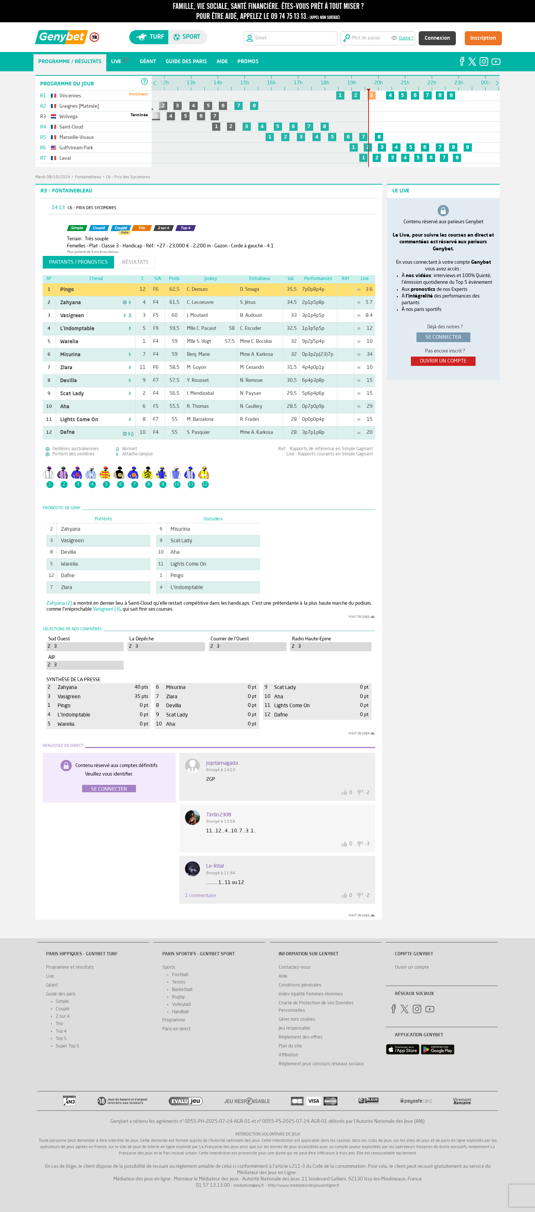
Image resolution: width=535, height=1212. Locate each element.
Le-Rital (215, 866)
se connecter (443, 337)
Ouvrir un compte (412, 967)
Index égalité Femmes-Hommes (311, 994)
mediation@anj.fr (249, 1186)
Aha (64, 406)
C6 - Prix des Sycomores (128, 177)
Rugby (178, 997)
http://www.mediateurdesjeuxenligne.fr (304, 1186)
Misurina (70, 354)
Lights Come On (79, 419)
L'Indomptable (77, 328)
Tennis (178, 982)
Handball (180, 1012)
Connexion (437, 38)
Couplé (62, 1009)
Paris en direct (176, 1029)
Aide (283, 976)
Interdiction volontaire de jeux (267, 1135)
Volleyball (181, 1005)
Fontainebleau (88, 177)
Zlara (66, 367)
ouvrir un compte (443, 361)
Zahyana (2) (59, 603)
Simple (62, 1002)
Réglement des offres (300, 1037)
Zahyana (70, 302)
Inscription (483, 38)
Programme (173, 1020)
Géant (52, 985)
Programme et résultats (70, 967)
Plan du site (290, 1046)
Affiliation (288, 1055)
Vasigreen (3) (106, 609)
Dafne (67, 432)
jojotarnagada (222, 763)
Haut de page (359, 616)
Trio (59, 1024)
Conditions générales (300, 985)
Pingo (67, 289)
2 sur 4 (62, 1016)
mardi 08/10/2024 (52, 177)
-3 (367, 844)
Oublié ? (406, 38)
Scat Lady (72, 393)
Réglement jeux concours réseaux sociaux (321, 1064)
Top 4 (61, 1031)
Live (50, 976)
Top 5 (61, 1039)
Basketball (182, 990)
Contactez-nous (295, 967)
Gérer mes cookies (297, 1019)
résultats (135, 262)
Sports (168, 967)
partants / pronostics (78, 262)
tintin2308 (218, 815)
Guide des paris (61, 994)
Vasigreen (72, 315)
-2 (367, 792)
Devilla (68, 380)
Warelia (69, 341)
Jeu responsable (294, 1028)
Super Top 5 (67, 1046)
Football (180, 975)
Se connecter (109, 789)
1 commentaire (200, 895)
